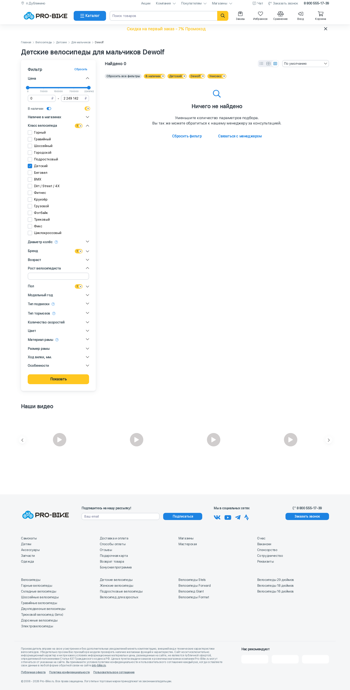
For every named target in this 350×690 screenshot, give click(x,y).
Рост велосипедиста (44, 268)
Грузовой (38, 206)
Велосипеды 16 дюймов (275, 591)
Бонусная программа (116, 567)
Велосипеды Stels (192, 580)
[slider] (27, 87)
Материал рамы (40, 340)
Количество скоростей (46, 322)
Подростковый (43, 159)
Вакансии (264, 544)
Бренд (33, 251)
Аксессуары (30, 550)
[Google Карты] (315, 659)
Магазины (219, 3)
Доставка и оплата (114, 538)
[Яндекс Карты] (285, 659)
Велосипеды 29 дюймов (275, 580)
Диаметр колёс (40, 242)
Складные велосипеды (38, 591)
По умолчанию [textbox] (295, 63)
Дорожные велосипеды (39, 620)
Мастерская (187, 544)
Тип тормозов (39, 313)
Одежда (27, 561)
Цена (32, 79)
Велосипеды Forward (194, 586)
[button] (175, 28)
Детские (61, 42)
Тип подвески (38, 304)
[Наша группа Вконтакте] (217, 516)
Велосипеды (43, 42)
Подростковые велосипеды (121, 591)
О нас (261, 538)
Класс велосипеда (42, 126)
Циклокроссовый (44, 233)
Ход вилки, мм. (40, 357)
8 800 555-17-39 (316, 3)
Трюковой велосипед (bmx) (42, 615)
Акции (145, 3)
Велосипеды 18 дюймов (275, 586)
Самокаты (29, 538)
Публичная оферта (33, 672)
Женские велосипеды (116, 586)
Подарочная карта (114, 556)
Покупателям (191, 3)
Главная (26, 42)
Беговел (37, 172)
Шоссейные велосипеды (40, 597)
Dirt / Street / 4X (44, 186)
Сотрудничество (270, 556)
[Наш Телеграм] (238, 516)
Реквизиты (265, 561)
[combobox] (305, 63)
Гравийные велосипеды (39, 603)
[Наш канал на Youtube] (227, 516)
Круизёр (38, 199)
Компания (163, 3)
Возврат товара (112, 561)
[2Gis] (254, 659)
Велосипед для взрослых (119, 597)
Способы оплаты (113, 544)
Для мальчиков (81, 42)
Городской (39, 152)
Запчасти (28, 556)
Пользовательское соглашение (114, 672)
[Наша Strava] (246, 516)
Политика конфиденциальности (69, 672)
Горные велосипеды (36, 586)
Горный (37, 132)
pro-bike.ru (99, 665)
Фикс (35, 226)
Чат (260, 3)
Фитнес (37, 193)
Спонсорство (267, 550)
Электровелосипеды (37, 626)
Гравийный (39, 139)
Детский (38, 166)
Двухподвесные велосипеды (43, 609)
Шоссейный (40, 146)
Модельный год (40, 295)
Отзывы (106, 550)
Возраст (34, 260)
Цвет (32, 331)
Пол (31, 286)
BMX (34, 179)
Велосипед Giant (191, 591)
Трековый (39, 219)
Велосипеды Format (193, 597)
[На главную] (45, 16)
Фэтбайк (38, 213)
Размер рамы (39, 349)
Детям (26, 544)
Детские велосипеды (116, 580)
